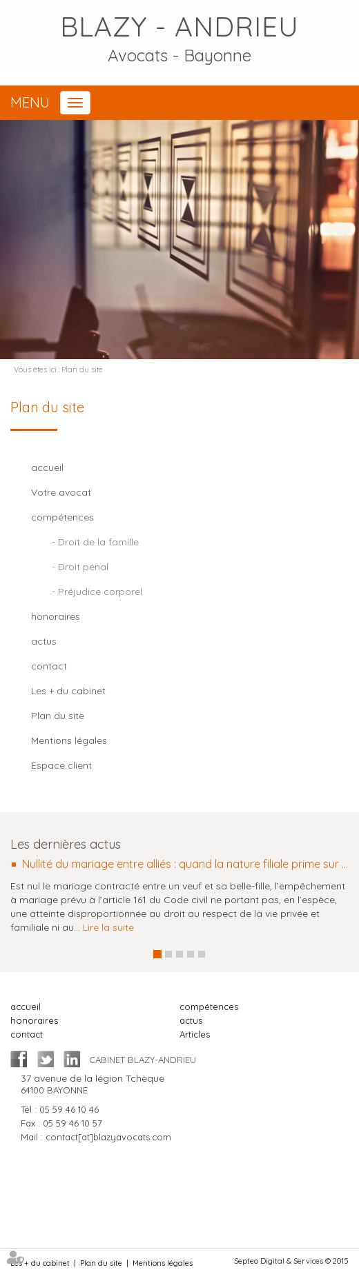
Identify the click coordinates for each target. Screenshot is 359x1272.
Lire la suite (108, 927)
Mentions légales (163, 1263)
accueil (25, 1006)
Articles (195, 1034)
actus (191, 1020)
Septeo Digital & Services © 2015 (291, 1261)
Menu (30, 102)
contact (26, 1034)
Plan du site (82, 369)
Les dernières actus (65, 844)
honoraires (34, 1020)
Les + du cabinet (40, 1263)
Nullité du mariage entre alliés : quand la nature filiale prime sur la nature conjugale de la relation (185, 864)
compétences (209, 1006)
